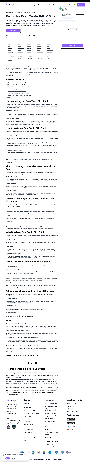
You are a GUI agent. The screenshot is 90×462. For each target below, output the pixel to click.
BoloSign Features (50, 421)
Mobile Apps (27, 440)
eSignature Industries (51, 416)
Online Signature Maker (51, 432)
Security (48, 5)
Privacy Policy (70, 406)
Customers (48, 429)
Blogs (46, 426)
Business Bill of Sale (11, 372)
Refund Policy (70, 409)
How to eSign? (49, 418)
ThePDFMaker (27, 416)
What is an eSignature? (51, 403)
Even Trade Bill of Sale (24, 12)
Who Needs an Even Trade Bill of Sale (17, 91)
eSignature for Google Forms (32, 413)
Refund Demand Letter (12, 387)
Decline (13, 458)
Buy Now (3, 1)
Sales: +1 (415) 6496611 (81, 0)
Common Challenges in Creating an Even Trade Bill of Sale (22, 89)
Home (7, 12)
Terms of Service (71, 403)
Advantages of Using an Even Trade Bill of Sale (19, 95)
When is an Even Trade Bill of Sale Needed (18, 93)
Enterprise (26, 427)
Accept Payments (28, 424)
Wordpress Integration (30, 435)
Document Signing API (30, 419)
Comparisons (48, 424)
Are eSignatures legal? (51, 406)
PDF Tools (48, 435)
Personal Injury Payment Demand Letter (17, 379)
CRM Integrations (28, 432)
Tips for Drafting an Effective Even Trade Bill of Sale (20, 86)
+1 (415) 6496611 (49, 444)
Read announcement (67, 17)
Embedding (27, 421)
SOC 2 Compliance (29, 429)
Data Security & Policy (73, 411)
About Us (26, 403)
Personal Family (14, 12)
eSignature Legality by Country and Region (51, 409)
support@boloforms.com (13, 420)
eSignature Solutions (50, 413)
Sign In (87, 0)
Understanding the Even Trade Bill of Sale (18, 82)
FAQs (9, 97)
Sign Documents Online (30, 411)
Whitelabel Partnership (30, 437)
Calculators (48, 437)
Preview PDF (72, 45)
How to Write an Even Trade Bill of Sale (17, 84)
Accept (7, 458)
